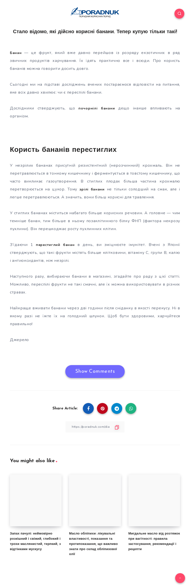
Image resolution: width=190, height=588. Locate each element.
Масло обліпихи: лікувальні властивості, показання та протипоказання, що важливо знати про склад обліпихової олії (93, 544)
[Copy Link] (95, 426)
